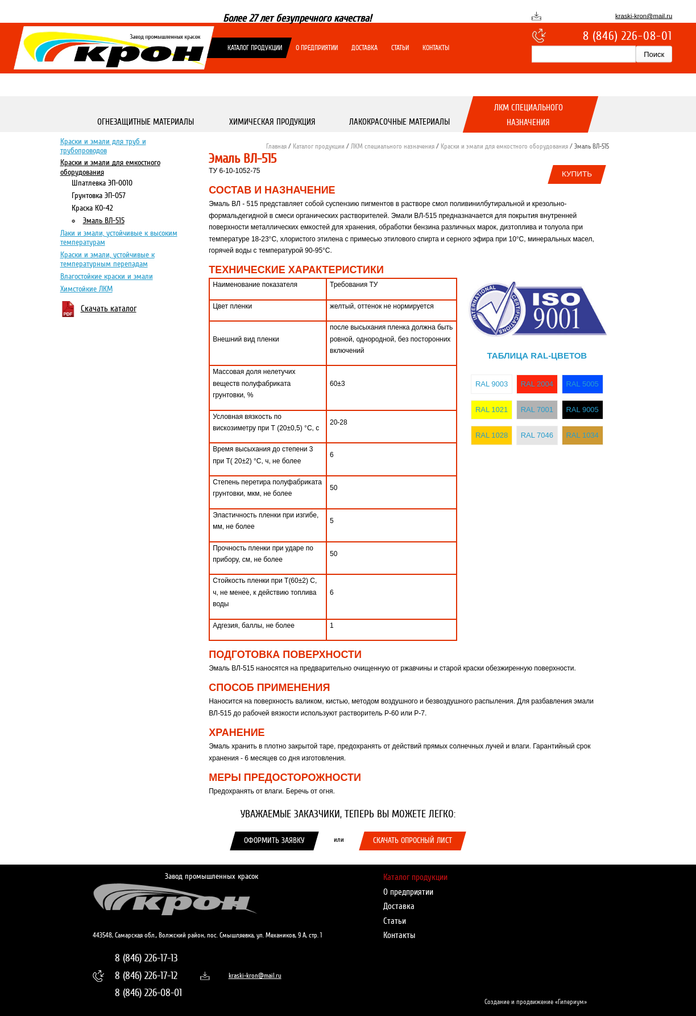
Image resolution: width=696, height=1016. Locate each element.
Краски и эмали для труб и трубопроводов (103, 145)
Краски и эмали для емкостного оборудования (110, 167)
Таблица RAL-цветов (537, 355)
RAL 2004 (537, 384)
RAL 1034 (582, 435)
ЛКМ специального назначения (528, 114)
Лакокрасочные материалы (399, 122)
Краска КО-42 (92, 207)
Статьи (400, 48)
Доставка (364, 48)
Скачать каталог (108, 308)
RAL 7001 (537, 409)
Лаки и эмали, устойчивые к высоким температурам (118, 237)
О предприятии (317, 48)
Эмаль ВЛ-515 (104, 220)
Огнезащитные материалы (145, 122)
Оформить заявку (274, 840)
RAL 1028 (491, 435)
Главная (276, 146)
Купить (577, 174)
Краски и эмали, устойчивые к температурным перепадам (107, 259)
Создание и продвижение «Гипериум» (535, 1002)
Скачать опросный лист (412, 840)
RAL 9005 (582, 409)
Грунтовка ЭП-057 (99, 195)
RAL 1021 (491, 409)
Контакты (435, 48)
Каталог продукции (254, 48)
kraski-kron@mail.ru (643, 16)
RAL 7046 (537, 435)
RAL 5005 (582, 384)
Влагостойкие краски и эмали (106, 276)
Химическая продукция (272, 122)
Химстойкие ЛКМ (86, 288)
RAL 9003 (491, 384)
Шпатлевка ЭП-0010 (102, 182)
